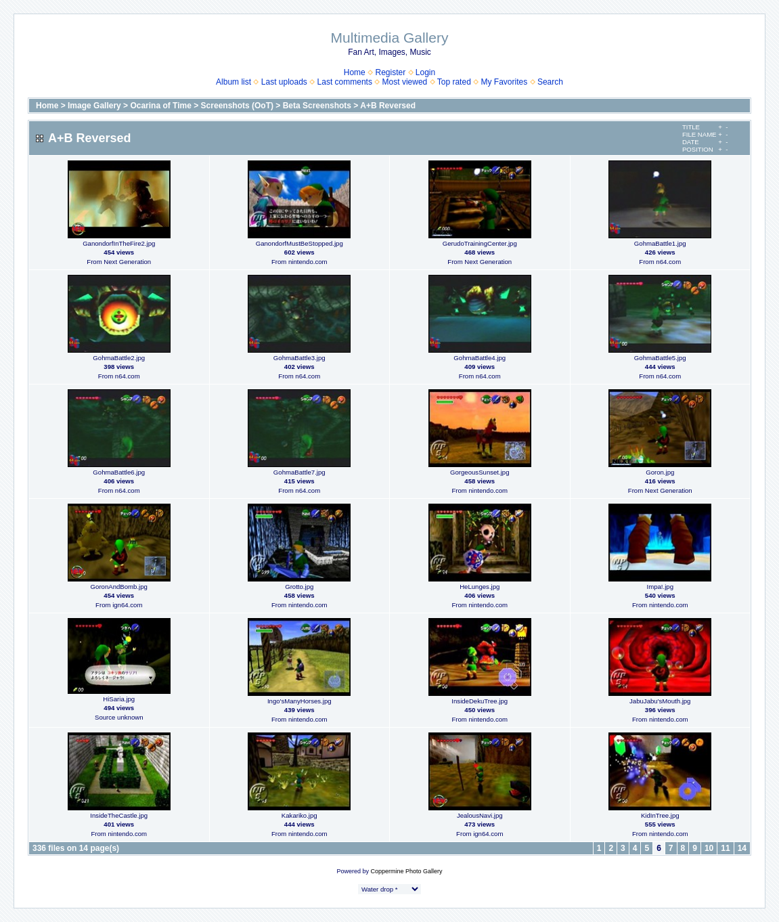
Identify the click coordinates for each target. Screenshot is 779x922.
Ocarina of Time (160, 105)
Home (354, 72)
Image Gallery (94, 105)
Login (425, 72)
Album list (233, 82)
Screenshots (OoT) (237, 105)
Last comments (344, 82)
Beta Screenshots (317, 105)
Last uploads (284, 82)
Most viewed (405, 82)
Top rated (454, 82)
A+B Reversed (388, 105)
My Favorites (504, 82)
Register (390, 72)
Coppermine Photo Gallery (406, 871)
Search (550, 82)
